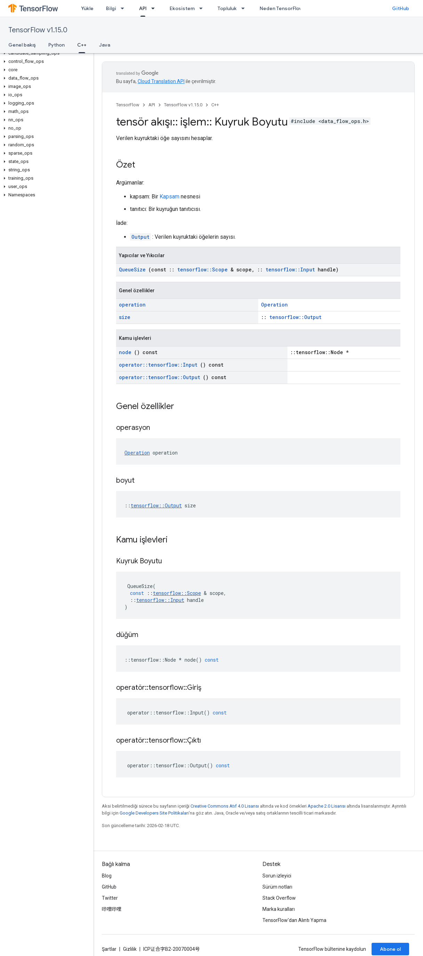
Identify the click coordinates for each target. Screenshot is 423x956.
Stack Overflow (279, 898)
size (124, 317)
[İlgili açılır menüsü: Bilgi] (124, 8)
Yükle (87, 8)
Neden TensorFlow (281, 8)
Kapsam (169, 196)
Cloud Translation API (161, 81)
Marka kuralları (278, 909)
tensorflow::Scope (202, 269)
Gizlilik (130, 949)
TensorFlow (127, 104)
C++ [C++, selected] (82, 45)
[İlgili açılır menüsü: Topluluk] (245, 8)
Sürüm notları (277, 887)
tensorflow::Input (290, 269)
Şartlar (109, 949)
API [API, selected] (143, 8)
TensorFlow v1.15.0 (37, 30)
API (151, 104)
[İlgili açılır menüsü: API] (155, 8)
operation (132, 304)
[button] (45, 53)
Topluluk (227, 8)
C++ (215, 104)
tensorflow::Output (295, 317)
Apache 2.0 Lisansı (326, 806)
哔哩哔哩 (111, 909)
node (125, 352)
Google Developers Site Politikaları (154, 813)
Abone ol (390, 949)
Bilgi (111, 8)
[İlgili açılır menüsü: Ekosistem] (203, 8)
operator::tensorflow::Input (158, 364)
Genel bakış (22, 45)
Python (56, 45)
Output (140, 237)
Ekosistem (182, 8)
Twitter (110, 898)
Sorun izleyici (276, 876)
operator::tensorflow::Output (159, 377)
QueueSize (132, 269)
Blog (107, 876)
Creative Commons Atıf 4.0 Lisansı (224, 806)
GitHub (400, 8)
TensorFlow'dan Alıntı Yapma (294, 920)
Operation (274, 304)
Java (104, 45)
